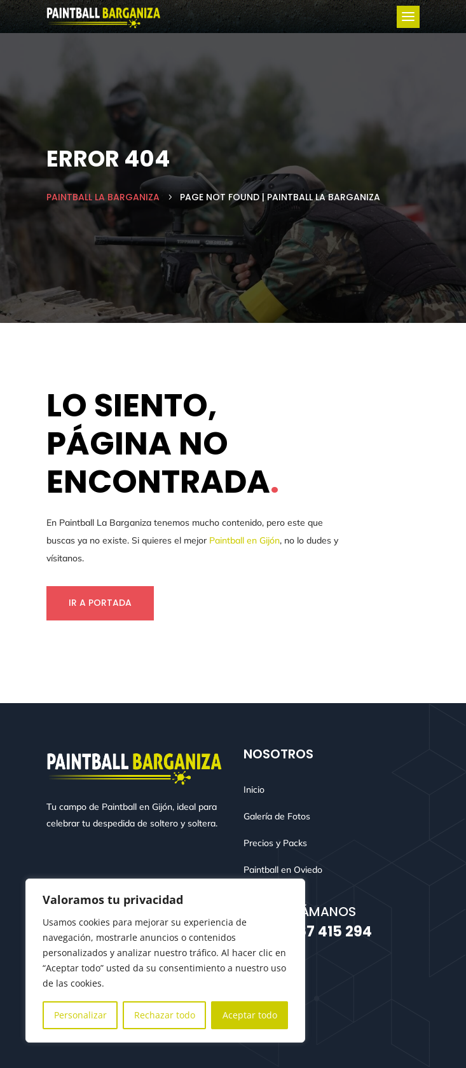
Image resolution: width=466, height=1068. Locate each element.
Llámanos (322, 912)
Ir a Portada (100, 602)
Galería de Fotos (276, 816)
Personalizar (80, 1015)
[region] (165, 961)
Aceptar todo (250, 1015)
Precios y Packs (275, 843)
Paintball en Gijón (244, 540)
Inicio (253, 789)
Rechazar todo (164, 1015)
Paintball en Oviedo (282, 869)
